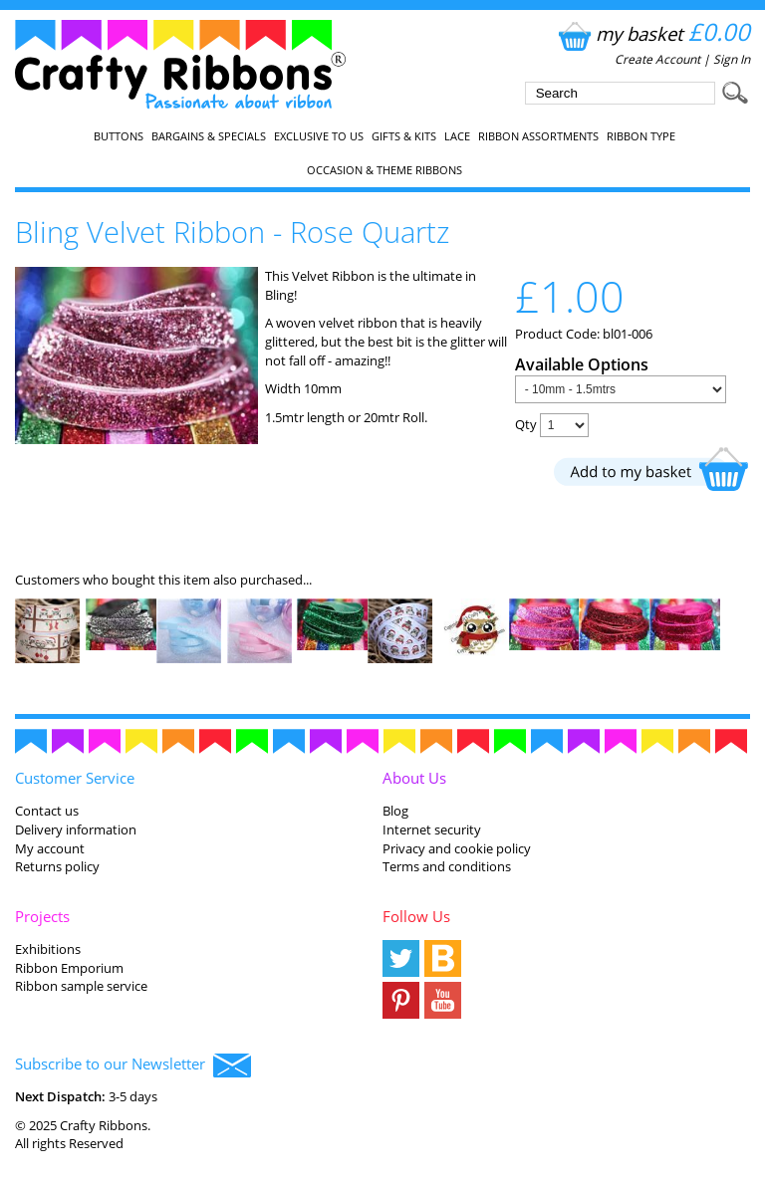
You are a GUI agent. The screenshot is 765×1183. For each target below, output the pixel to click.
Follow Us (416, 916)
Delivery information (75, 829)
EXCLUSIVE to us (319, 136)
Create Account (657, 59)
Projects (42, 916)
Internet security (431, 829)
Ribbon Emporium (69, 968)
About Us (414, 778)
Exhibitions (48, 949)
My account (50, 848)
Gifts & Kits (404, 136)
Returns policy (57, 866)
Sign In (731, 59)
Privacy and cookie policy (456, 848)
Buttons (118, 136)
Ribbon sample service (81, 986)
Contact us (47, 811)
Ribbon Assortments (538, 136)
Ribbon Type (641, 136)
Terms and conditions (446, 866)
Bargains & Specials (208, 136)
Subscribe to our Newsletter (133, 1065)
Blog (395, 811)
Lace (457, 136)
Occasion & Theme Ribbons (384, 170)
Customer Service (74, 778)
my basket (652, 33)
